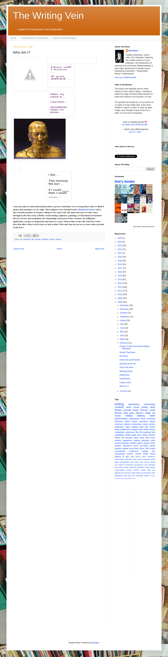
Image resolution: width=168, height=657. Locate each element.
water (152, 415)
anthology (139, 476)
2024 (120, 242)
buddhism (151, 457)
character (119, 421)
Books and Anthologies (64, 38)
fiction (143, 419)
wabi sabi (127, 476)
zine (133, 476)
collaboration (125, 429)
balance (127, 424)
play (132, 462)
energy (146, 462)
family (145, 454)
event (135, 446)
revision (144, 435)
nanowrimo (133, 404)
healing (137, 440)
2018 (120, 264)
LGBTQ (136, 470)
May (122, 332)
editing (129, 415)
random (118, 446)
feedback (141, 467)
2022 (120, 249)
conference (133, 451)
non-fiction (144, 446)
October (123, 313)
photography (124, 462)
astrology (151, 465)
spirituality (128, 459)
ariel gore (128, 413)
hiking (138, 473)
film (137, 432)
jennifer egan (119, 478)
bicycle (123, 473)
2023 (120, 245)
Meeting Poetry (126, 371)
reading (134, 427)
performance (121, 418)
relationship (119, 459)
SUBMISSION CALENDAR (34, 38)
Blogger (95, 643)
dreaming (132, 467)
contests (133, 443)
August (123, 320)
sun (116, 465)
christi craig (146, 470)
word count (132, 407)
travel (135, 410)
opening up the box (128, 364)
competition (120, 432)
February (124, 343)
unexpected (120, 454)
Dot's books (125, 182)
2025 (120, 238)
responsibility (120, 470)
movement (129, 465)
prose (136, 462)
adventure (127, 446)
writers (127, 421)
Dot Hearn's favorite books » (144, 226)
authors (118, 440)
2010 (120, 294)
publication (119, 427)
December (125, 305)
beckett (132, 478)
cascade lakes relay (134, 438)
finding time (124, 375)
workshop (151, 419)
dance (152, 421)
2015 (120, 275)
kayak (133, 435)
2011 (120, 291)
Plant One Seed (126, 367)
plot (138, 435)
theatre (118, 410)
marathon (145, 440)
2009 (120, 298)
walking (141, 415)
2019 (120, 261)
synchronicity (146, 473)
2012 (120, 287)
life (33, 239)
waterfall (127, 478)
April (122, 335)
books (152, 427)
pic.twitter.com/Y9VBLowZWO (135, 124)
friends (118, 413)
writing (58, 239)
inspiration (143, 421)
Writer (146, 429)
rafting (152, 462)
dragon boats (137, 429)
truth (135, 459)
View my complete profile (125, 77)
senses (52, 239)
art (21, 239)
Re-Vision (124, 356)
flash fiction (139, 448)
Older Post (99, 249)
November (125, 309)
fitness (152, 429)
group (140, 459)
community (149, 404)
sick (153, 451)
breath (152, 448)
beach (134, 421)
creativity (119, 407)
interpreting (137, 424)
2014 (120, 279)
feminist (152, 476)
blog (132, 457)
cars (141, 462)
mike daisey (150, 467)
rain (145, 465)
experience (130, 432)
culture (138, 454)
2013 (120, 283)
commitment (120, 451)
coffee (133, 473)
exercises (27, 239)
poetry (145, 407)
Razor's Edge (143, 413)
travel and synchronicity (130, 360)
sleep (117, 429)
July (122, 324)
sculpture (44, 239)
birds (128, 473)
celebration (119, 435)
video (127, 427)
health (128, 435)
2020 (120, 257)
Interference (125, 379)
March (123, 339)
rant (153, 470)
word (141, 427)
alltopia (117, 473)
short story (150, 438)
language (146, 459)
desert (138, 457)
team (144, 457)
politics (152, 424)
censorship (119, 467)
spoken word (127, 448)
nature (145, 424)
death (126, 467)
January (123, 391)
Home (13, 38)
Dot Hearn (133, 51)
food (153, 432)
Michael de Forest (86, 209)
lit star (126, 456)
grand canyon (143, 443)
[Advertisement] (135, 607)
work (152, 407)
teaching (146, 432)
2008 (120, 302)
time (147, 427)
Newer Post (19, 249)
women (130, 454)
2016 (120, 272)
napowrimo (127, 440)
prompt (37, 239)
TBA (147, 448)
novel (152, 410)
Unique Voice (125, 382)
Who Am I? (124, 386)
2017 (120, 268)
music (118, 415)
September (125, 317)
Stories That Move (127, 352)
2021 (120, 253)
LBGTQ (121, 465)
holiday (145, 451)
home (152, 443)
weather (118, 448)
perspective (138, 465)
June (122, 328)
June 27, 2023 (135, 132)
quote (152, 446)
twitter (146, 476)
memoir (144, 410)
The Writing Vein (48, 15)
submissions (134, 419)
